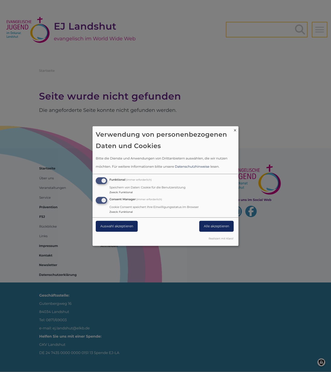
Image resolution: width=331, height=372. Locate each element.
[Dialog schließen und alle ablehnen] (235, 129)
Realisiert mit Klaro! (221, 238)
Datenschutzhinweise (192, 167)
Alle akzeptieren (216, 226)
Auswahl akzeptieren (116, 226)
